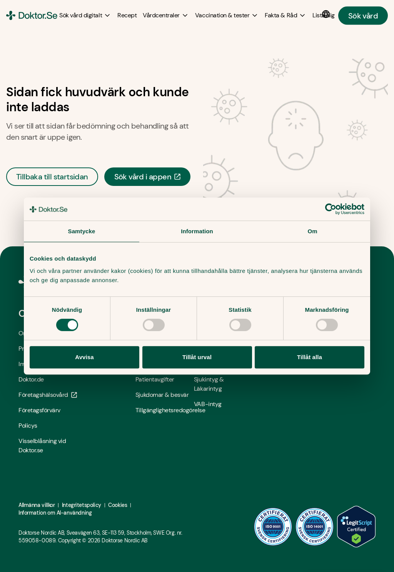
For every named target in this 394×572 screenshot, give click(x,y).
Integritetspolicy (81, 505)
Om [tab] (312, 231)
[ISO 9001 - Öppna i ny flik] (273, 526)
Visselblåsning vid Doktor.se (42, 445)
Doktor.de (31, 379)
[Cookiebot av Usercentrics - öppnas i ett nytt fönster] (330, 209)
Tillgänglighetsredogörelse (164, 410)
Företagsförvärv (39, 410)
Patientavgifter (154, 379)
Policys (27, 425)
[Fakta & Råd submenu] (285, 15)
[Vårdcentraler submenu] (166, 15)
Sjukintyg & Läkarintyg (209, 384)
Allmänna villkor (36, 505)
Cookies (117, 505)
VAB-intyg (208, 404)
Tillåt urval (197, 357)
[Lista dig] (323, 15)
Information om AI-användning (55, 512)
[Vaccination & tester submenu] (227, 15)
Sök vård (363, 15)
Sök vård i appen (147, 177)
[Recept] (127, 15)
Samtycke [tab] (81, 231)
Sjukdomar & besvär (162, 395)
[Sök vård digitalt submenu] (85, 15)
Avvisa (84, 357)
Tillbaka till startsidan (52, 177)
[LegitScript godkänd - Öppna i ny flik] (356, 526)
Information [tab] (197, 231)
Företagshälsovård (47, 395)
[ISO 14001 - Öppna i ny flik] (315, 526)
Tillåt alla (309, 357)
